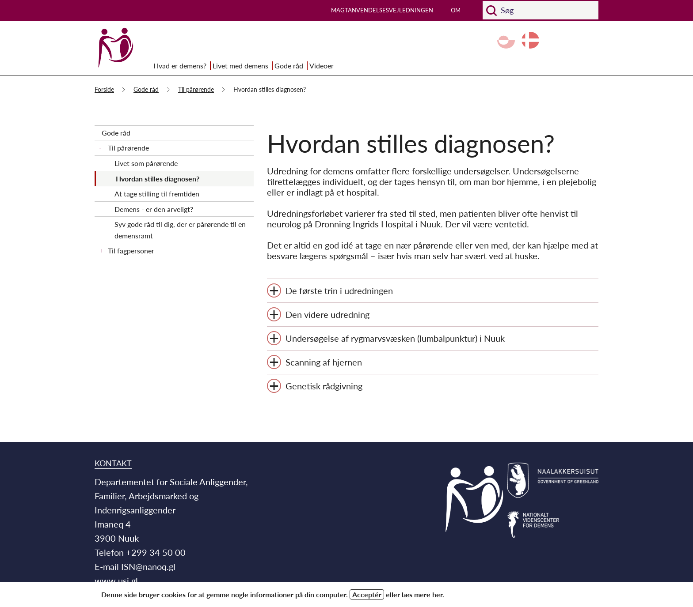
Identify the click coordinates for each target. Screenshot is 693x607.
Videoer (321, 65)
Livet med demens (240, 65)
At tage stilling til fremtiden (156, 193)
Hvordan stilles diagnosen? (157, 178)
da (530, 40)
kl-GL (506, 40)
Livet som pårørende (146, 163)
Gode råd (288, 65)
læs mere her (422, 594)
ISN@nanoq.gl (148, 566)
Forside (104, 89)
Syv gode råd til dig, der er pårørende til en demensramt (180, 230)
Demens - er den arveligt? (153, 209)
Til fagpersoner (131, 250)
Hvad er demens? (179, 65)
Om (456, 10)
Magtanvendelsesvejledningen (382, 10)
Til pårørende (196, 89)
